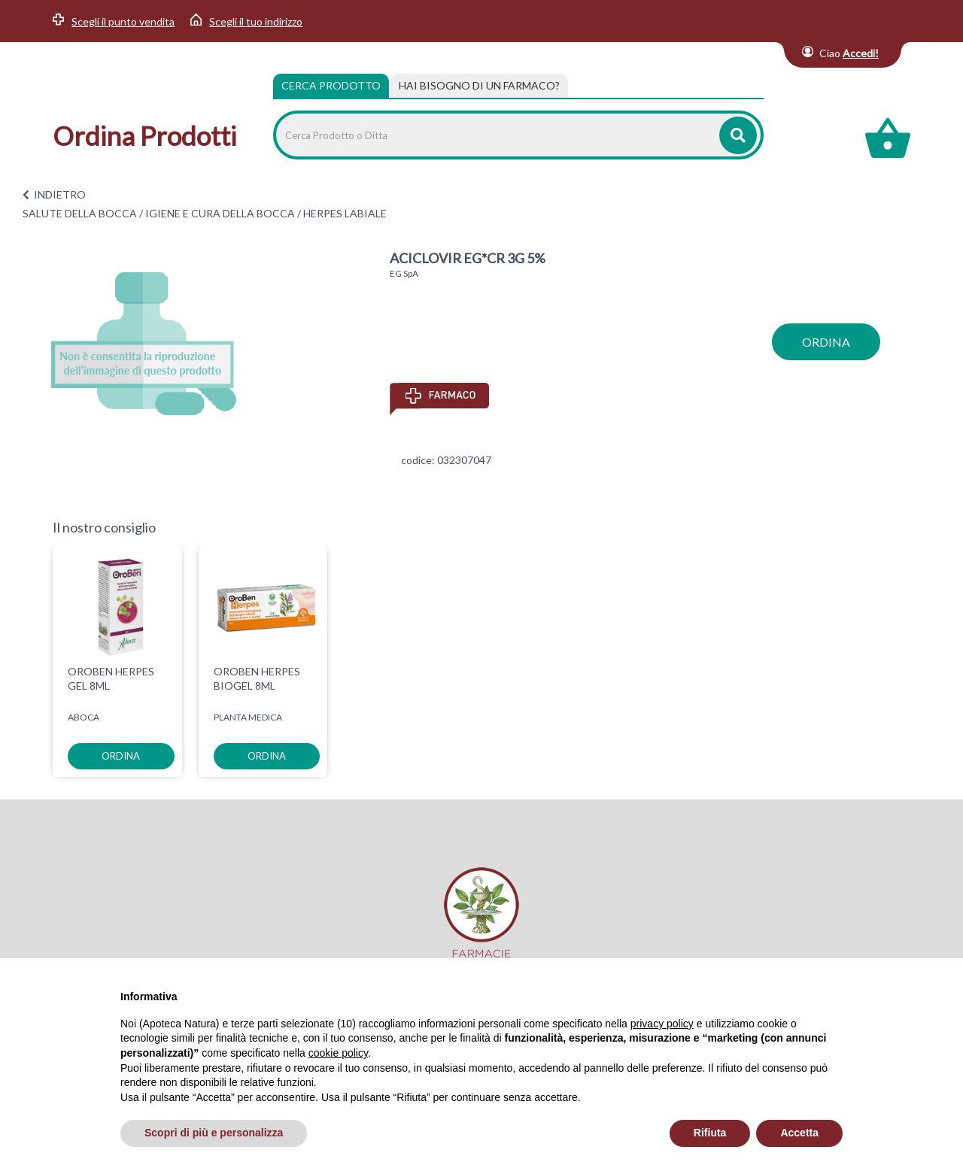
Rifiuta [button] (710, 1133)
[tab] (479, 86)
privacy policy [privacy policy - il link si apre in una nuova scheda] (662, 1024)
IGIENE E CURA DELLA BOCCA (220, 213)
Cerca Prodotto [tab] (331, 85)
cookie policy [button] (338, 1053)
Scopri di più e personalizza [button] (213, 1133)
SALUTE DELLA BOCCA (80, 213)
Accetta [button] (799, 1133)
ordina (826, 342)
